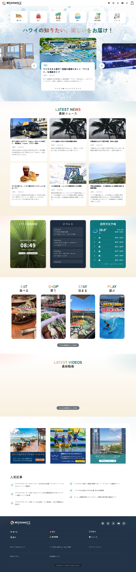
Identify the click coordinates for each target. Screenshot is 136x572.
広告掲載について (54, 556)
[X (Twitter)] (118, 3)
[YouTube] (122, 3)
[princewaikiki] (28, 446)
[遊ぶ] (78, 17)
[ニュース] (117, 17)
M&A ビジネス (14, 556)
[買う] (38, 17)
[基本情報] (97, 17)
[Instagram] (113, 3)
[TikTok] (127, 3)
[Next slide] (102, 66)
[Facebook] (109, 3)
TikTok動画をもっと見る (68, 345)
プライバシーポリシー (95, 547)
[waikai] (68, 446)
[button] (55, 88)
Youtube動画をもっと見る (68, 408)
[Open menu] (132, 3)
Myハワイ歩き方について (17, 547)
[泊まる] (58, 17)
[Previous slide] (34, 66)
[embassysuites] (108, 446)
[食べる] (19, 17)
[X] (113, 523)
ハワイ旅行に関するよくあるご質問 (60, 547)
